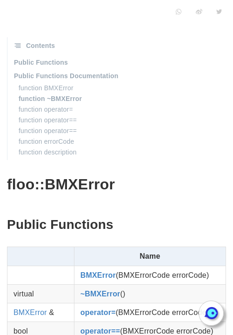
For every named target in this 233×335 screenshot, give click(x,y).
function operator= (46, 109)
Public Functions (41, 62)
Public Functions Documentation (66, 76)
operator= (98, 312)
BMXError (98, 275)
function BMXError (46, 88)
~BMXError (100, 294)
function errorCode (46, 141)
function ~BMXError (50, 98)
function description (48, 152)
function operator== (48, 120)
